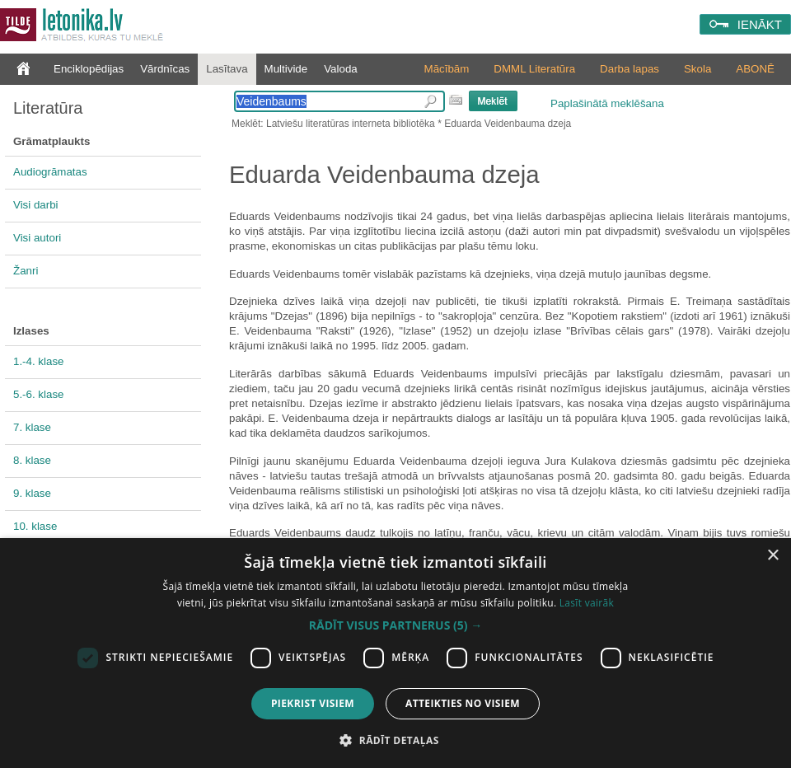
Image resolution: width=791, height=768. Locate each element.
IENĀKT (759, 24)
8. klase (32, 460)
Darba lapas (629, 69)
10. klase (35, 526)
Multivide (286, 69)
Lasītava (226, 69)
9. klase (32, 493)
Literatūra (48, 108)
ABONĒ (755, 69)
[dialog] (395, 653)
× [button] (772, 556)
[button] (395, 625)
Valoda (341, 69)
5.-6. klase (38, 394)
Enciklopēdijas (89, 69)
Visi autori (37, 238)
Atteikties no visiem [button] (462, 703)
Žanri (25, 271)
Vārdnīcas (165, 69)
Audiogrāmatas (50, 172)
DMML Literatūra (534, 69)
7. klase (32, 427)
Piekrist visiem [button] (312, 703)
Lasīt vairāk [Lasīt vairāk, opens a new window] (586, 603)
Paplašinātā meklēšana (607, 103)
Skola (697, 69)
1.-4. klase (38, 361)
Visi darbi (36, 205)
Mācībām (447, 69)
